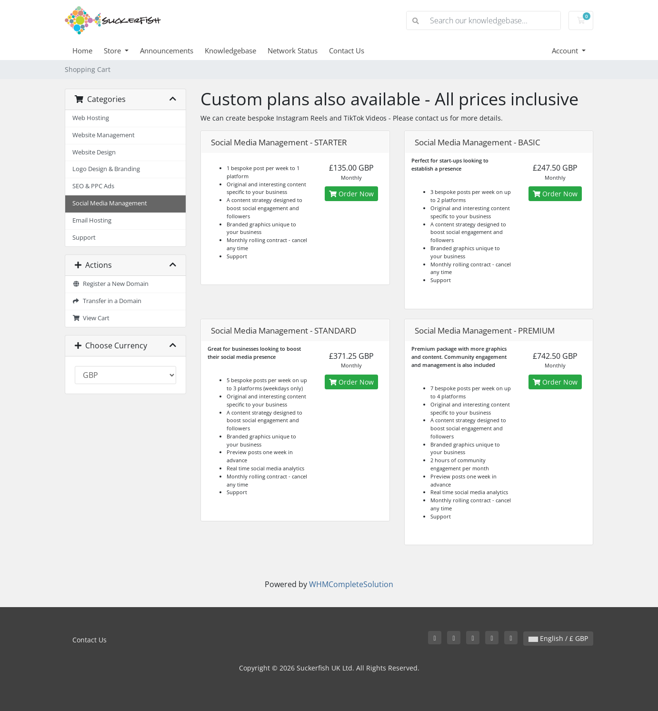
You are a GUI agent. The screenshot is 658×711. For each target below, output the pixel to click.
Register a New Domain (110, 284)
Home (82, 50)
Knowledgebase (230, 50)
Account (566, 50)
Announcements (166, 50)
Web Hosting (90, 118)
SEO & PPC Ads (93, 186)
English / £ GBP (558, 638)
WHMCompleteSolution (351, 584)
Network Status (293, 50)
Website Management (103, 135)
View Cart (91, 318)
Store (113, 50)
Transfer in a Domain (106, 301)
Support (84, 238)
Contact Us (346, 50)
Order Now (351, 193)
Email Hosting (91, 220)
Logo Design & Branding (106, 169)
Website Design (94, 152)
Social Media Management (109, 203)
